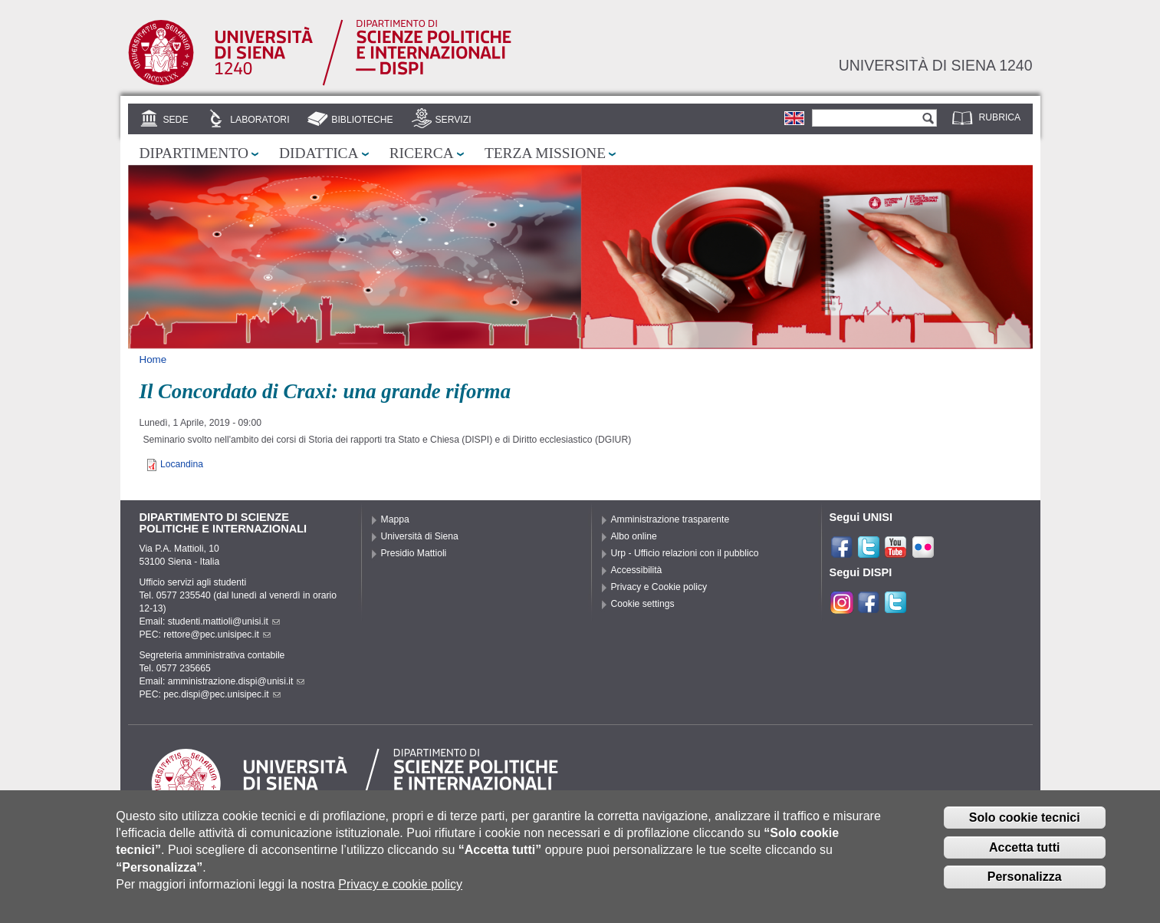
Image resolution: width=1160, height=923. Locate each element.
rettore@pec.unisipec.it (217, 634)
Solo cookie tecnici (1024, 820)
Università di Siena (419, 536)
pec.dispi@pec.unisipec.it (221, 694)
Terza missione (545, 153)
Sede (175, 119)
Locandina (181, 464)
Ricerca (421, 153)
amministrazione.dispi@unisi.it (236, 681)
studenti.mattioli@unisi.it (224, 621)
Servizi (453, 119)
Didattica (319, 153)
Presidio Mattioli (414, 553)
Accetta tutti (1024, 850)
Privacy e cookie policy (400, 887)
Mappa (395, 519)
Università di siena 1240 (936, 65)
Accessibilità (636, 570)
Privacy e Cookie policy (659, 587)
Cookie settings (643, 603)
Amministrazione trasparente (670, 519)
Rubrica (1000, 117)
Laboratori (259, 119)
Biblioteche (362, 119)
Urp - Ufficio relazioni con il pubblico (685, 553)
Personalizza (1024, 880)
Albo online (634, 536)
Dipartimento (194, 153)
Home (153, 359)
